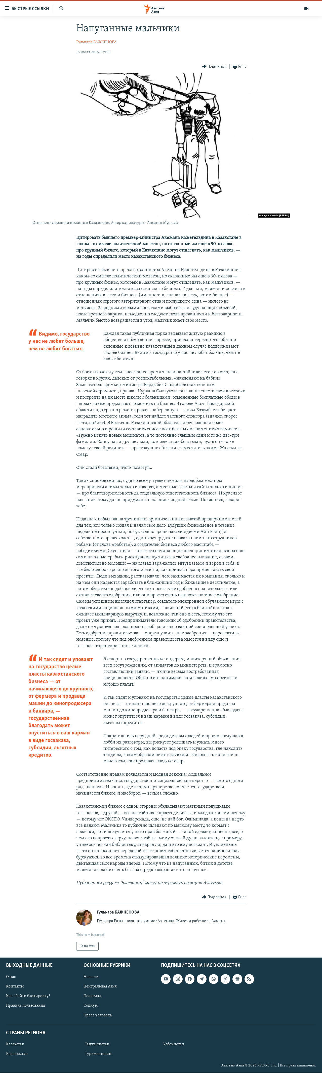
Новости (91, 977)
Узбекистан (173, 1044)
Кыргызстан (17, 1054)
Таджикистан (97, 1044)
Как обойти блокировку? (28, 996)
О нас (11, 977)
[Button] (214, 66)
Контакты (15, 986)
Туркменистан (98, 1054)
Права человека (98, 1015)
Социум (91, 1006)
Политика (92, 996)
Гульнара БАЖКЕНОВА (96, 42)
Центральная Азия (100, 986)
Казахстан (15, 1044)
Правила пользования (25, 1006)
